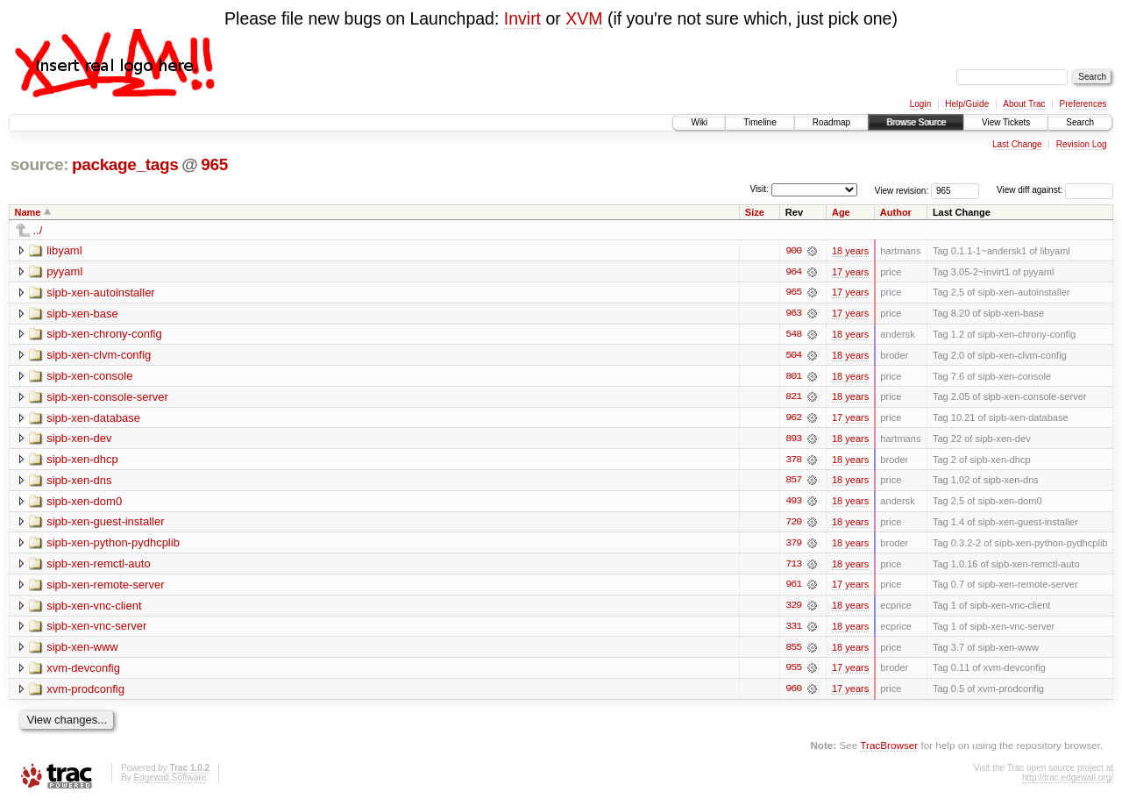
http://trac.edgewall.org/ (1067, 782)
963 (793, 314)
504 (793, 356)
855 (793, 651)
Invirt (522, 18)
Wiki (699, 122)
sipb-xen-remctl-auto (98, 566)
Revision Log (1081, 144)
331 (793, 630)
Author (896, 212)
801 (793, 377)
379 (793, 546)
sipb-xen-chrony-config (104, 334)
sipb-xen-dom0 (84, 503)
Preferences (1083, 104)
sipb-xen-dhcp (82, 460)
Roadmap (831, 122)
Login (920, 104)
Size (754, 212)
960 (793, 693)
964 (793, 272)
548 (793, 335)
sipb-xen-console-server (107, 397)
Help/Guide (967, 104)
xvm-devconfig (83, 671)
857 (793, 482)
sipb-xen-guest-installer (105, 524)
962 (793, 419)
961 (793, 588)
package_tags (125, 164)
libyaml (64, 250)
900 (793, 251)
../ (38, 230)
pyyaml (64, 271)
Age (841, 212)
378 (793, 461)
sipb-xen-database (93, 418)
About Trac (1024, 104)
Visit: (759, 189)
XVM (583, 18)
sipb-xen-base (82, 313)
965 (214, 164)
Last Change (1017, 144)
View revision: (902, 190)
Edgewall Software (169, 782)
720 (793, 524)
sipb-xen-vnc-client (93, 608)
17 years (850, 272)
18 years (850, 251)
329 (793, 609)
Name (28, 212)
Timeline (759, 122)
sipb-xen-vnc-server (96, 629)
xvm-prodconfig (85, 692)
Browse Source (916, 122)
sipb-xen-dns (78, 482)
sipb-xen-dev (78, 439)
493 (793, 503)
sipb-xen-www (82, 650)
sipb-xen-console (89, 376)
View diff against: (1055, 190)
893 (793, 440)
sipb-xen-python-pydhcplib (113, 545)
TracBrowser (889, 749)
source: (39, 164)
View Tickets (1006, 122)
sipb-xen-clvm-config (98, 355)
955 (793, 672)
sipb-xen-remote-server (105, 587)
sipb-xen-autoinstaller (100, 292)
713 (793, 567)
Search (1080, 122)
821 (793, 398)
